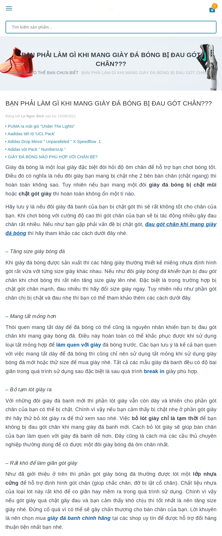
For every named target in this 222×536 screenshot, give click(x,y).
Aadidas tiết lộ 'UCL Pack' (30, 133)
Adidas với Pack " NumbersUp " (35, 149)
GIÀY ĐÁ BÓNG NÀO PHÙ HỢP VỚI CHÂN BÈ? (51, 157)
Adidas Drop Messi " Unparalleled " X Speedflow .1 (53, 141)
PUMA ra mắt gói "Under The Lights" (40, 126)
